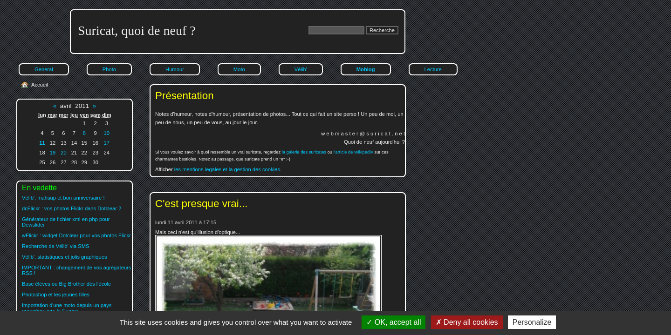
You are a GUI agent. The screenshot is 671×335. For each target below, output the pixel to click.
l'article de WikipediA (353, 152)
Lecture (433, 69)
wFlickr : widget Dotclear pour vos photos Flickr (76, 235)
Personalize (532, 322)
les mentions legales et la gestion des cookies (227, 169)
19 (52, 152)
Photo (109, 69)
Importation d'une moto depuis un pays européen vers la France (66, 308)
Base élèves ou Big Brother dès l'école (66, 284)
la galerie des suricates (304, 152)
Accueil (39, 84)
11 (42, 143)
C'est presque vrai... (201, 203)
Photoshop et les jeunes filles (55, 294)
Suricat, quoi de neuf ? (137, 30)
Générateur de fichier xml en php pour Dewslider (66, 222)
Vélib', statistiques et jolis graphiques (64, 257)
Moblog (365, 69)
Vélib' (300, 69)
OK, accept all (393, 322)
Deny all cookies (467, 322)
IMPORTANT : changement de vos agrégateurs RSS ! (76, 270)
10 (107, 133)
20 (63, 152)
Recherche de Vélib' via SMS (55, 246)
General (43, 69)
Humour (174, 69)
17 (107, 143)
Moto (239, 69)
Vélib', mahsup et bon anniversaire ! (63, 198)
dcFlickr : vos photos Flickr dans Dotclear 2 (71, 208)
